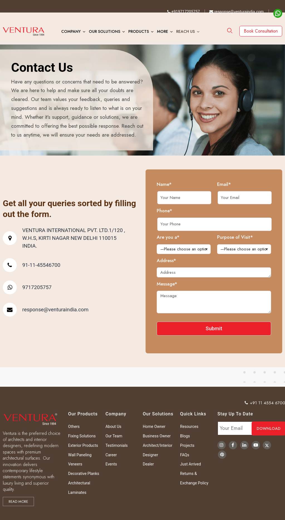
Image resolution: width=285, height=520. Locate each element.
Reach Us (185, 31)
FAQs (184, 455)
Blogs (185, 436)
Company (71, 31)
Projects (187, 445)
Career (111, 455)
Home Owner (154, 426)
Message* (184, 283)
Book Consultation (261, 31)
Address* (184, 260)
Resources (189, 426)
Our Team (113, 436)
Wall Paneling (80, 455)
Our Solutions (104, 31)
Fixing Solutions (82, 436)
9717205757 (19, 287)
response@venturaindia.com (236, 11)
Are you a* (185, 237)
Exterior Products (83, 445)
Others (74, 426)
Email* (242, 184)
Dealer (148, 464)
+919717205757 (183, 11)
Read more (18, 501)
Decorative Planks (83, 473)
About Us (113, 426)
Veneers (75, 464)
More (162, 31)
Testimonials (116, 445)
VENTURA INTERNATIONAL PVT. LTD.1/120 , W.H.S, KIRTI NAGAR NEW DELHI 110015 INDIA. (56, 238)
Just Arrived (190, 464)
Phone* (182, 210)
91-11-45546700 (24, 265)
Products (138, 31)
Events (111, 464)
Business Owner (157, 436)
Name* (181, 184)
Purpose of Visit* (253, 237)
